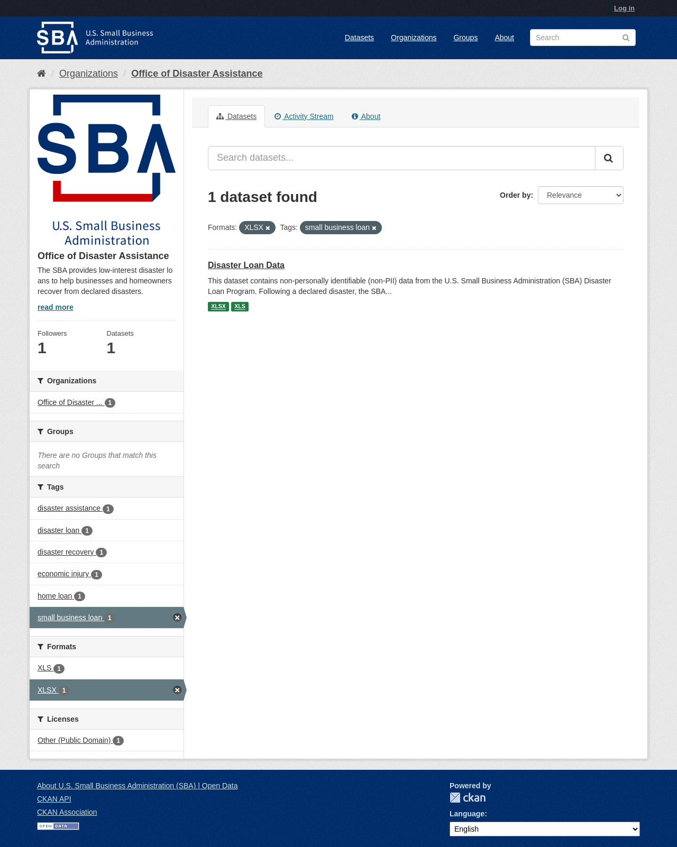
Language (467, 813)
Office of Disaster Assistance (196, 73)
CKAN (468, 797)
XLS (239, 306)
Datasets (359, 37)
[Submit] (609, 158)
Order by (515, 195)
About (504, 37)
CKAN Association (67, 812)
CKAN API (54, 799)
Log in (624, 8)
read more (56, 307)
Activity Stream (304, 116)
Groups (465, 37)
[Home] (41, 73)
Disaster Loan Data (246, 265)
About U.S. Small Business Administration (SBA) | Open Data (137, 785)
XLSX (218, 306)
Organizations (413, 37)
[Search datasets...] (402, 158)
